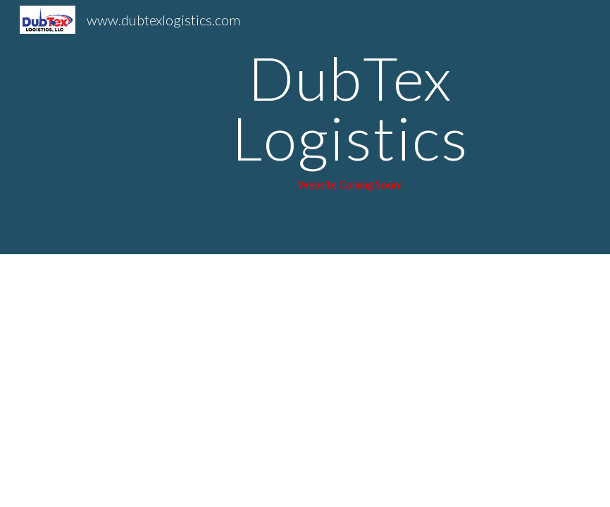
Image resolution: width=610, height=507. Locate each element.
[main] (350, 127)
